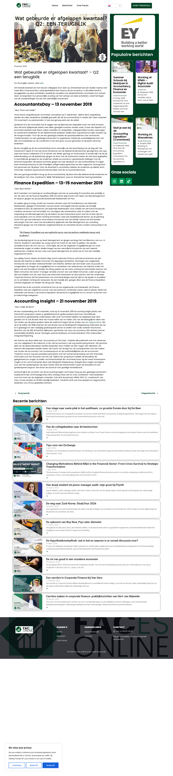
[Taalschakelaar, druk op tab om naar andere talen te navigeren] (114, 5)
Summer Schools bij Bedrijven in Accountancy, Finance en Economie (122, 85)
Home (55, 5)
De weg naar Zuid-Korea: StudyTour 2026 (71, 503)
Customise (17, 765)
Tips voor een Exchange (60, 445)
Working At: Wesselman (145, 136)
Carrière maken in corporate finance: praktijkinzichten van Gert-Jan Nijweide (93, 596)
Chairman (142, 89)
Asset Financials (120, 95)
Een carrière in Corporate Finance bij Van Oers (75, 577)
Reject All (34, 765)
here (42, 83)
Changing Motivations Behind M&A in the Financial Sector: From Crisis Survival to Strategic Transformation (102, 465)
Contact (88, 636)
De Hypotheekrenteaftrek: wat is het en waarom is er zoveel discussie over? (92, 540)
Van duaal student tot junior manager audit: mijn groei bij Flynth (85, 485)
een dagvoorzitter (93, 322)
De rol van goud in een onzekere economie (72, 559)
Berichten (67, 5)
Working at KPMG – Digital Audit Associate (145, 82)
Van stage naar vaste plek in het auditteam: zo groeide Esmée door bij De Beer (93, 408)
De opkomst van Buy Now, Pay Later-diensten (73, 522)
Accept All (51, 765)
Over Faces (82, 5)
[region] (33, 757)
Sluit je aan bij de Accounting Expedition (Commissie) (122, 133)
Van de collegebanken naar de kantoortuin (72, 426)
